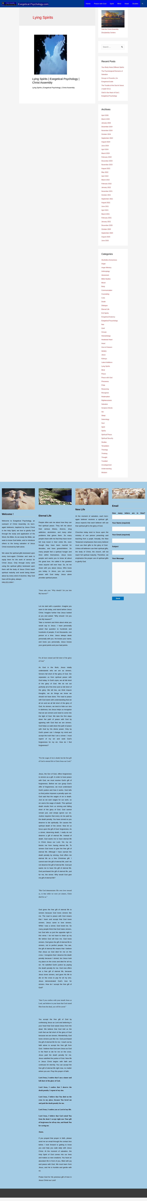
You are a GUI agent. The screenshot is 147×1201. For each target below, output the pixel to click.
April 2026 (105, 119)
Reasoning (105, 392)
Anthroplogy (105, 275)
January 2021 (106, 225)
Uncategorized (106, 468)
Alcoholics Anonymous (109, 263)
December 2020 (107, 229)
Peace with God (100, 4)
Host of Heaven (107, 350)
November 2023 (107, 168)
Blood (103, 286)
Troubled (104, 464)
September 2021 (107, 202)
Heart (127, 4)
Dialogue (104, 309)
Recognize (105, 396)
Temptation (105, 449)
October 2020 (106, 232)
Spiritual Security (107, 442)
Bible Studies (106, 282)
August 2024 (106, 145)
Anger (103, 267)
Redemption (106, 400)
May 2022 (105, 175)
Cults (103, 301)
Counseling (105, 297)
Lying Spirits (106, 369)
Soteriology (105, 423)
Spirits (103, 434)
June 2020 (105, 244)
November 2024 (107, 134)
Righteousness (107, 404)
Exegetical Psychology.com (33, 4)
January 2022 (106, 191)
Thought (104, 461)
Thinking (104, 457)
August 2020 (106, 240)
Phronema (105, 385)
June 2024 (105, 149)
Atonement (105, 278)
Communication (107, 294)
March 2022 (105, 183)
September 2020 (107, 236)
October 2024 (106, 138)
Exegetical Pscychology (110, 324)
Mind (119, 4)
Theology (104, 453)
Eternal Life (105, 313)
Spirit (112, 4)
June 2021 (105, 210)
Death (103, 305)
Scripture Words (107, 411)
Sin (102, 415)
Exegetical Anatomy (108, 320)
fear (102, 328)
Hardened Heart (107, 343)
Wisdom (104, 476)
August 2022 (106, 172)
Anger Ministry (106, 271)
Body (103, 290)
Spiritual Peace (107, 438)
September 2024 (107, 141)
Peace (103, 377)
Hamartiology (106, 339)
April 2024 (105, 153)
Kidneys (104, 362)
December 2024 (107, 130)
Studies (135, 4)
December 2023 (107, 164)
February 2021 (106, 221)
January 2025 (106, 126)
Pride (103, 388)
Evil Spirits (105, 316)
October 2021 (106, 198)
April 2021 (105, 213)
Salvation (104, 407)
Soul (103, 426)
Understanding (106, 472)
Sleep (103, 419)
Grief (103, 332)
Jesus (103, 358)
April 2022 (105, 179)
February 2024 (106, 160)
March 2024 (105, 157)
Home (88, 4)
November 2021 (107, 195)
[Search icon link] (142, 4)
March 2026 (105, 122)
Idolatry (104, 354)
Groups (104, 335)
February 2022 (106, 187)
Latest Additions (107, 366)
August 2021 (106, 206)
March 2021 (105, 217)
